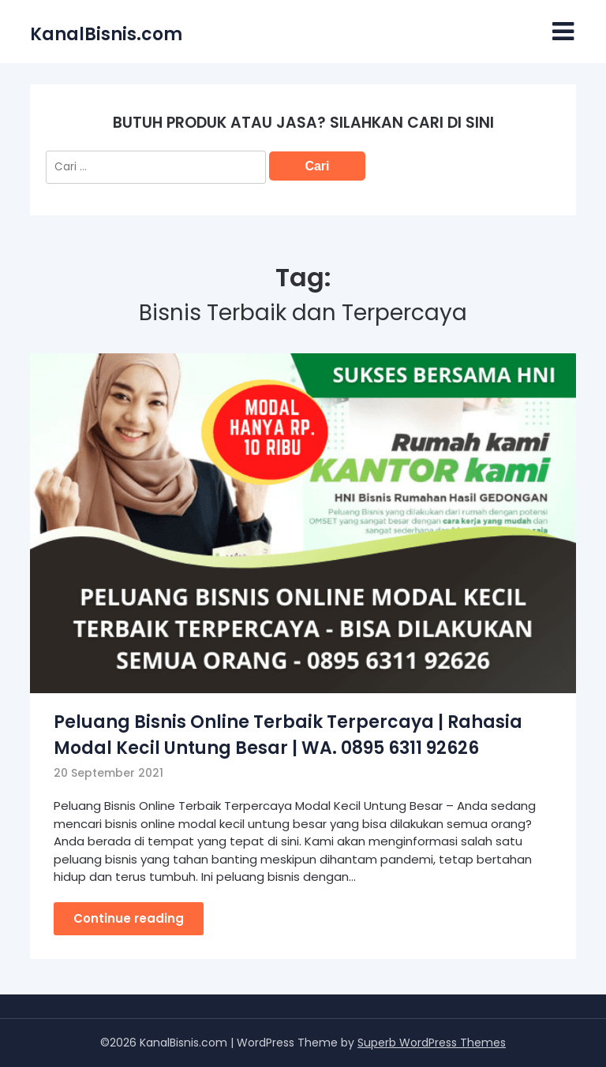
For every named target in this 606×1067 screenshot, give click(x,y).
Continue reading (128, 918)
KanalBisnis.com (106, 34)
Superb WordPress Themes (431, 1042)
